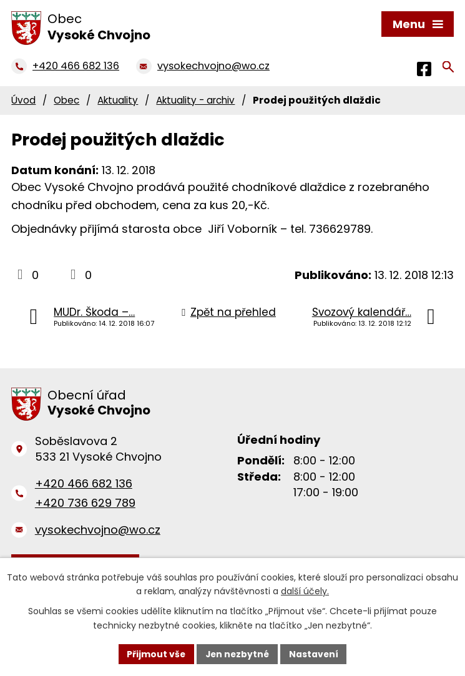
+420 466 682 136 (83, 483)
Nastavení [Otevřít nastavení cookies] (315, 653)
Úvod (23, 100)
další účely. (305, 591)
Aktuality (117, 100)
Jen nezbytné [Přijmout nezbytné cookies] (237, 653)
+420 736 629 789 (85, 503)
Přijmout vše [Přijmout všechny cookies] (155, 653)
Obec (66, 100)
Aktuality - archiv (195, 100)
